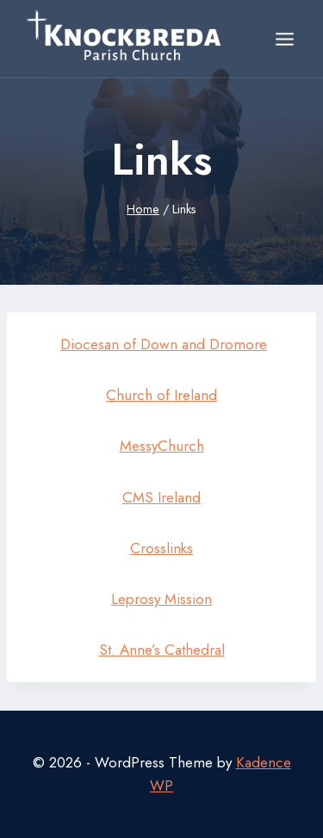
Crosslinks (161, 548)
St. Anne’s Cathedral (162, 649)
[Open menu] (284, 38)
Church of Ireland (161, 395)
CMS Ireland (161, 497)
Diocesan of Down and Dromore (163, 344)
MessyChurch (162, 445)
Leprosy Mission (161, 598)
